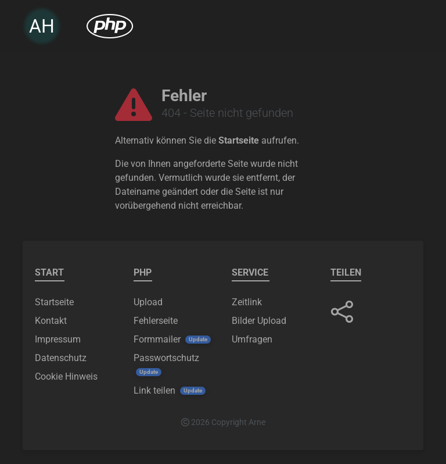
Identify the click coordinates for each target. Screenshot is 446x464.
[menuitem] (110, 28)
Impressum (58, 339)
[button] (342, 311)
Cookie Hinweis (66, 376)
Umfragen (252, 339)
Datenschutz (61, 357)
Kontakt (51, 320)
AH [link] (42, 28)
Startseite (238, 140)
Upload (148, 302)
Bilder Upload (259, 320)
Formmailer (157, 339)
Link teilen (154, 390)
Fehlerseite (156, 320)
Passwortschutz (166, 357)
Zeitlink (247, 302)
